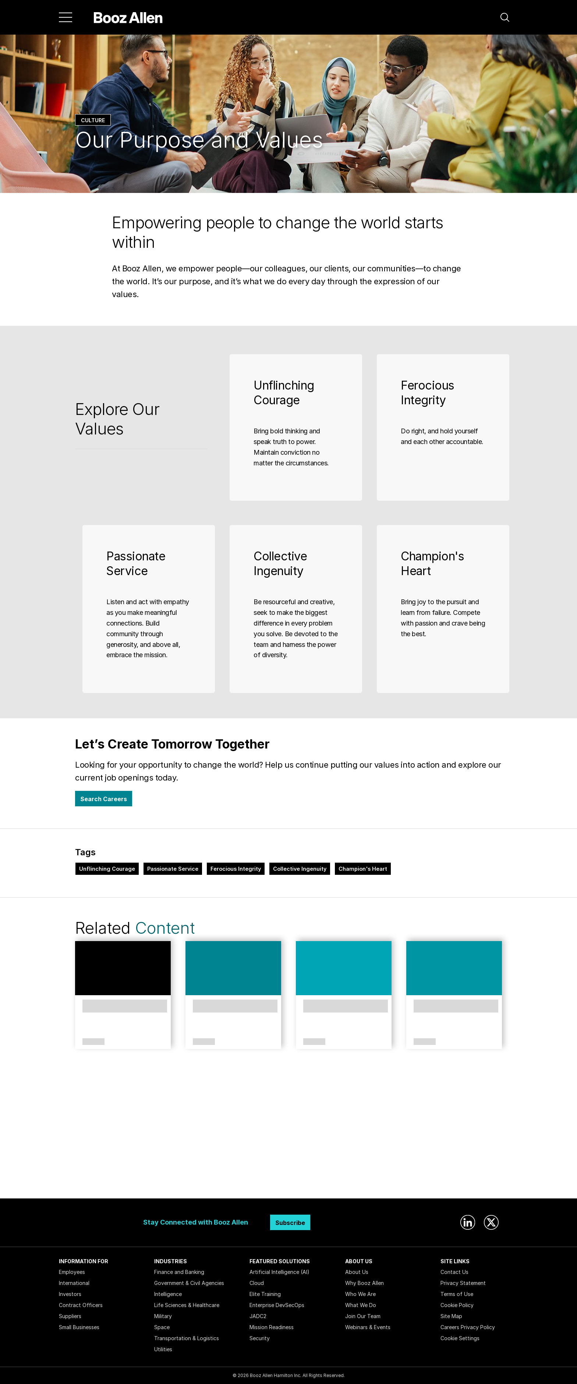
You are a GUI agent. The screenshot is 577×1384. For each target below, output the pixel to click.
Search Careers (103, 799)
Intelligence (168, 1294)
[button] (504, 17)
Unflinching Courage (107, 869)
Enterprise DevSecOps (276, 1305)
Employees (72, 1272)
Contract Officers (81, 1305)
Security (259, 1338)
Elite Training (265, 1294)
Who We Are (360, 1294)
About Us (356, 1272)
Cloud (256, 1283)
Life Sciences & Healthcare (186, 1305)
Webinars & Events (367, 1327)
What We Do (360, 1305)
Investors (70, 1294)
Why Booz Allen (364, 1283)
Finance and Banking (179, 1272)
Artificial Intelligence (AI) (279, 1272)
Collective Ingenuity (299, 869)
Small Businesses (79, 1327)
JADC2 (257, 1316)
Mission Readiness (271, 1327)
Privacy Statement (463, 1283)
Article (204, 1042)
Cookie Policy (457, 1305)
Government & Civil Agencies (189, 1283)
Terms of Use (456, 1294)
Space (162, 1327)
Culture (93, 120)
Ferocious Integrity (235, 869)
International (74, 1283)
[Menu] (65, 17)
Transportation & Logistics (186, 1338)
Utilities (163, 1349)
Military (163, 1316)
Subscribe (290, 1222)
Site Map (451, 1316)
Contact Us (454, 1272)
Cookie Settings (459, 1338)
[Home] (128, 17)
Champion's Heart (363, 869)
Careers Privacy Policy (467, 1327)
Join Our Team (362, 1316)
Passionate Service (172, 869)
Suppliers (70, 1316)
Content (165, 928)
